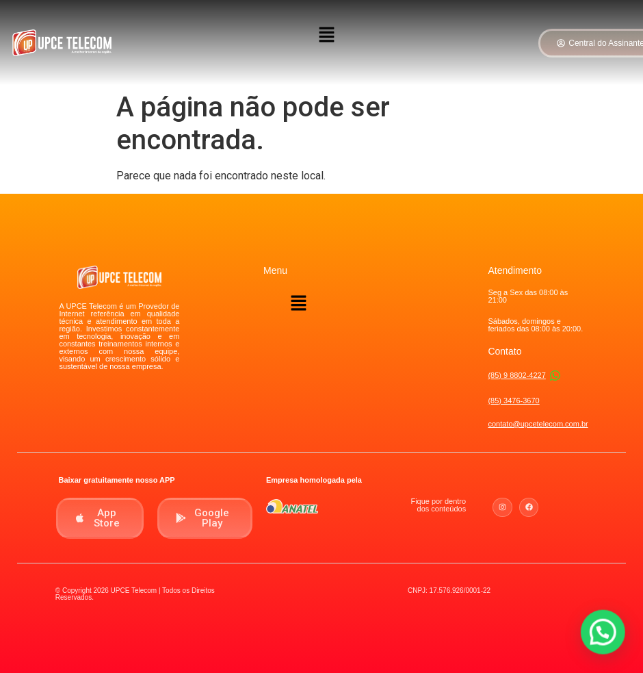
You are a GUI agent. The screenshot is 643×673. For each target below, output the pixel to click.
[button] (326, 36)
